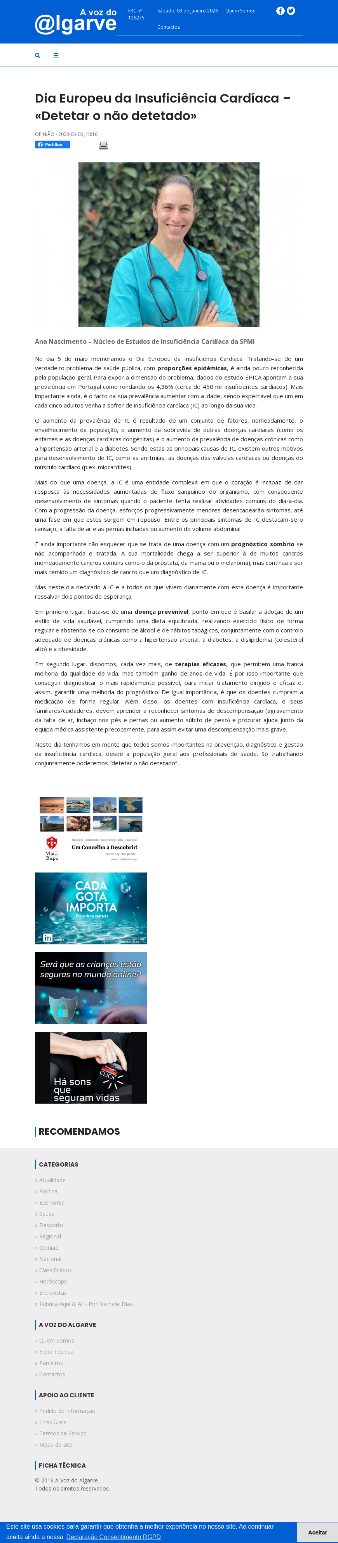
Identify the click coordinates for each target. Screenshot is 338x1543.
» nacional (48, 1259)
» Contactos (50, 1374)
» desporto (49, 1225)
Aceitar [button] (317, 1532)
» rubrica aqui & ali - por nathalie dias (84, 1304)
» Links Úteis (50, 1422)
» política (46, 1191)
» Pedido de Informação (65, 1410)
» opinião (47, 1247)
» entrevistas (51, 1292)
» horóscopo (51, 1281)
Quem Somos (240, 10)
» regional (48, 1236)
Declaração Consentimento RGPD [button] (113, 1537)
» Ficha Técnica (54, 1351)
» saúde (45, 1213)
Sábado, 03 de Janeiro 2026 (187, 10)
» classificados (53, 1270)
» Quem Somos (54, 1340)
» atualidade (50, 1180)
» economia (49, 1202)
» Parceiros (49, 1363)
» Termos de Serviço (61, 1433)
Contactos (168, 27)
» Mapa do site (53, 1444)
